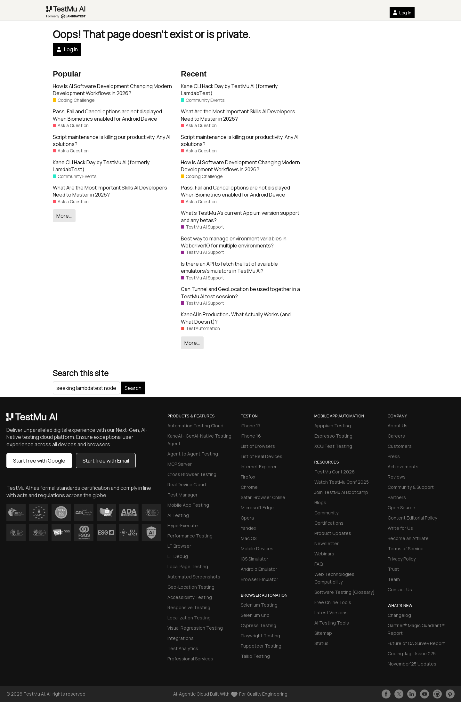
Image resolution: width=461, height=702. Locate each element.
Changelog (399, 615)
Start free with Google (39, 460)
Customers (400, 446)
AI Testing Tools (331, 623)
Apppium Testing (332, 426)
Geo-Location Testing (190, 587)
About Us (398, 426)
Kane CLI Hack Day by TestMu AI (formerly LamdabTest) (101, 166)
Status (321, 643)
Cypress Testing (258, 625)
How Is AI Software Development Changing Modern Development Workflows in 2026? (112, 90)
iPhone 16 (251, 436)
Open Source (401, 507)
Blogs (320, 502)
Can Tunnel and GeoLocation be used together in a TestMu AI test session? (240, 293)
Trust (393, 569)
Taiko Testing (255, 656)
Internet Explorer (259, 467)
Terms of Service (406, 548)
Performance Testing (190, 536)
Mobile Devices (257, 548)
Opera (247, 518)
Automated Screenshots (193, 577)
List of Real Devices (261, 456)
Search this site (81, 373)
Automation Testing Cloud (195, 426)
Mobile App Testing (188, 505)
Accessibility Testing (189, 597)
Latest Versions (331, 612)
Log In (402, 13)
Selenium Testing (259, 605)
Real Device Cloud (186, 484)
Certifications (329, 523)
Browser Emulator (259, 579)
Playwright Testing (260, 636)
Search (133, 387)
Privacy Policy (402, 559)
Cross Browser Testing (191, 474)
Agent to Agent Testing (192, 454)
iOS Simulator (254, 559)
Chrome (249, 487)
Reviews (397, 477)
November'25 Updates (412, 664)
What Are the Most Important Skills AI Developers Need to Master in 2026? (110, 191)
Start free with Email (106, 460)
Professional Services (190, 659)
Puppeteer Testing (261, 646)
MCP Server (179, 464)
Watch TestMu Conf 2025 (341, 482)
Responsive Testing (188, 607)
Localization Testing (189, 618)
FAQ (318, 564)
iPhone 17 (251, 426)
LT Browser (179, 546)
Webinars (324, 554)
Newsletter (326, 543)
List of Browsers (258, 446)
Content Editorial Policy (412, 518)
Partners (397, 497)
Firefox (248, 477)
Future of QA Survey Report (416, 643)
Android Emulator (259, 569)
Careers (396, 436)
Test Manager (182, 495)
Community (326, 513)
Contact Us (400, 589)
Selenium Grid (255, 615)
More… (64, 215)
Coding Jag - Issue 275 (412, 653)
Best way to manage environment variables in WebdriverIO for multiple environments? (234, 242)
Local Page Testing (187, 566)
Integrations (180, 638)
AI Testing (178, 515)
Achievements (403, 467)
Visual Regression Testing (195, 628)
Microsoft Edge (257, 507)
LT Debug (177, 556)
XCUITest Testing (333, 446)
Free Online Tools (332, 602)
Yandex (248, 528)
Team (394, 579)
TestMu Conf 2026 (334, 472)
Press (394, 456)
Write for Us (400, 528)
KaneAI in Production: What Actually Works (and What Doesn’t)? (236, 318)
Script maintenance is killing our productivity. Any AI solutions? (111, 140)
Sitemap (323, 633)
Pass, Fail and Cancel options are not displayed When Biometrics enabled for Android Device (107, 115)
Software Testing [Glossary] (344, 592)
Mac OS (248, 538)
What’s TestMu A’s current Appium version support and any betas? (240, 216)
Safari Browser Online (263, 497)
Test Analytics (182, 648)
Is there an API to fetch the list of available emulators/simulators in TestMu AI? (229, 267)
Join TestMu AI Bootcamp (341, 492)
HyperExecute (182, 525)
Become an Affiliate (408, 538)
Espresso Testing (333, 436)
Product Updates (332, 533)
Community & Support (411, 487)
